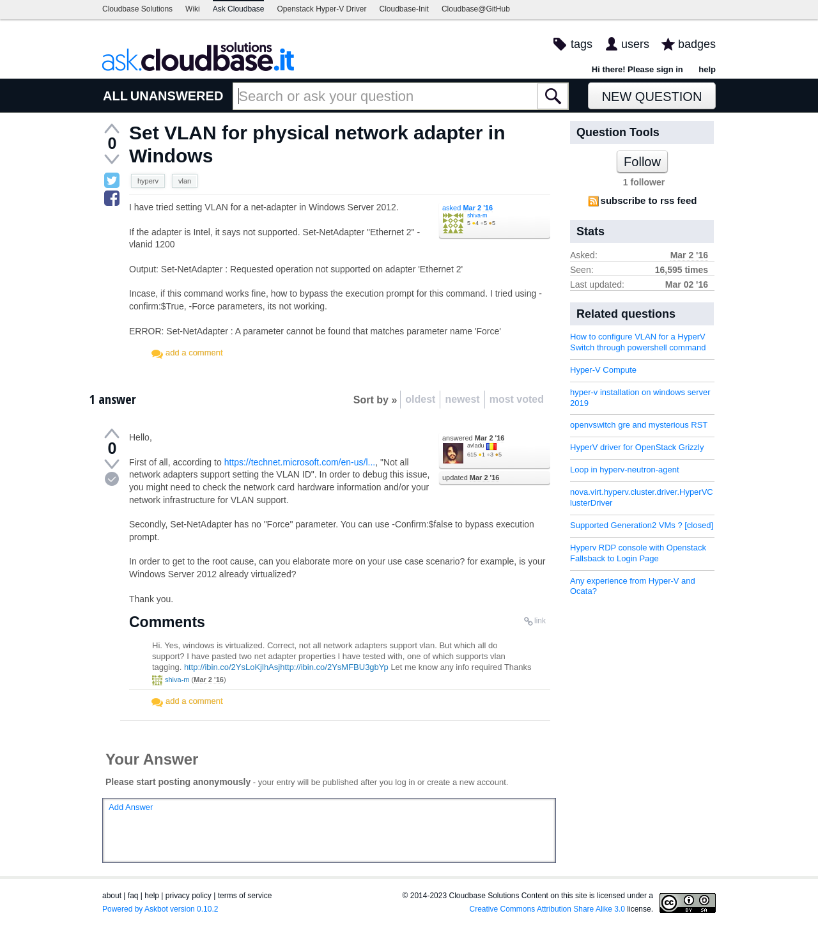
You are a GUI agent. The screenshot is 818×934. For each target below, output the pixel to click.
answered (473, 438)
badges (697, 44)
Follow (642, 162)
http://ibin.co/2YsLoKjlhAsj (232, 667)
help (707, 69)
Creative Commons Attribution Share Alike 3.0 (547, 909)
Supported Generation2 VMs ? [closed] (641, 525)
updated (470, 477)
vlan (184, 181)
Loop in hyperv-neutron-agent (624, 469)
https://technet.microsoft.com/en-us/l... (300, 462)
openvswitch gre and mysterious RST (638, 425)
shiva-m (477, 215)
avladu (475, 445)
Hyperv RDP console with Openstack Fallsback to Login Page (638, 553)
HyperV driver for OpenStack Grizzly (637, 447)
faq (133, 895)
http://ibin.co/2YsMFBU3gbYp (334, 667)
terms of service (245, 895)
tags (581, 44)
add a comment (194, 352)
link (540, 620)
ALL (115, 96)
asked (467, 208)
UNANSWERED (177, 96)
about (111, 895)
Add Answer (131, 807)
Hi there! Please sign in (637, 69)
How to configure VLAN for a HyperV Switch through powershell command (638, 342)
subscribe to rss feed (649, 200)
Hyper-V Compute (603, 370)
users (635, 44)
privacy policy (189, 895)
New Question (652, 97)
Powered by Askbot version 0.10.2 (160, 909)
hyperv (147, 181)
